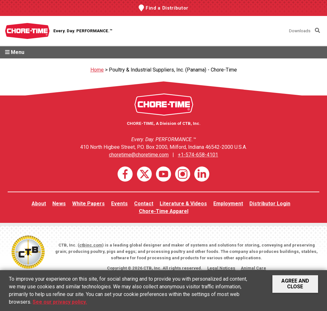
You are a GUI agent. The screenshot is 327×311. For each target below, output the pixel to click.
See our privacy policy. (60, 302)
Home (97, 70)
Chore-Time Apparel (163, 211)
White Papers (88, 204)
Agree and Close (295, 284)
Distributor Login (269, 204)
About (39, 204)
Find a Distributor (167, 8)
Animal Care (253, 268)
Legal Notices (221, 268)
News (59, 204)
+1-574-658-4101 (198, 155)
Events (119, 204)
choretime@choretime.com (139, 155)
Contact (143, 204)
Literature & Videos (183, 204)
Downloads (299, 30)
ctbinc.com (90, 245)
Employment (228, 204)
